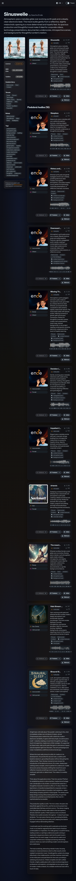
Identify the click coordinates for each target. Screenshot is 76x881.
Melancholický (10, 116)
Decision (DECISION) (59, 369)
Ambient (8, 87)
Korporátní (9, 108)
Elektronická (9, 85)
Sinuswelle (54, 40)
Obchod (19, 99)
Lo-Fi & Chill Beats (56, 257)
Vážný (17, 118)
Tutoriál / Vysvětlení (11, 106)
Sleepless (54, 113)
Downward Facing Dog (59, 228)
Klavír (16, 85)
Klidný (8, 120)
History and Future (58, 169)
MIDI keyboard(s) (18, 184)
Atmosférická (10, 118)
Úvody (8, 95)
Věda (15, 101)
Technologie (9, 97)
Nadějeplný (15, 120)
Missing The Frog (57, 292)
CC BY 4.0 (19, 64)
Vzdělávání (9, 101)
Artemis (53, 486)
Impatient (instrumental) (60, 428)
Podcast (8, 104)
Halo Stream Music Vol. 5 (60, 606)
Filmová (14, 95)
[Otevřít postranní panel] (3, 3)
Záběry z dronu (10, 99)
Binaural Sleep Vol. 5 (58, 672)
